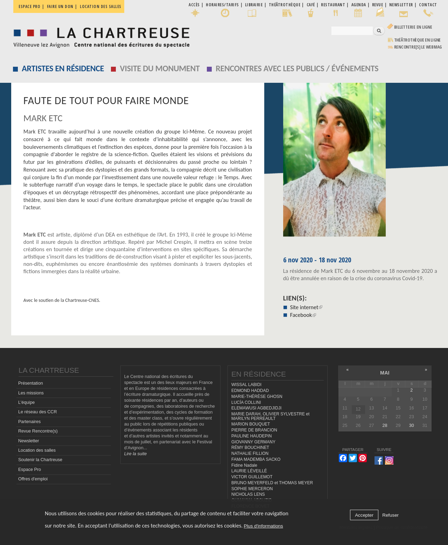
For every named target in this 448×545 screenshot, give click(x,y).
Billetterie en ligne (413, 27)
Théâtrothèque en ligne (417, 40)
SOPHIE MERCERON (252, 488)
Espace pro (29, 6)
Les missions (31, 393)
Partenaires (29, 421)
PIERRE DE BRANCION (254, 430)
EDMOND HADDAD (250, 390)
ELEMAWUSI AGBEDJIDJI (256, 408)
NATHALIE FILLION (249, 453)
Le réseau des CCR (37, 411)
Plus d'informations (263, 526)
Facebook (303, 315)
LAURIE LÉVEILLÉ (249, 470)
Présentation (30, 383)
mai (385, 373)
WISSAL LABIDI (246, 384)
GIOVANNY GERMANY (253, 441)
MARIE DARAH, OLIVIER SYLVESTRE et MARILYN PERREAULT (270, 416)
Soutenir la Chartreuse (40, 459)
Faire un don (60, 6)
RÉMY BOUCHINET (250, 447)
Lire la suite (135, 453)
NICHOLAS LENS (248, 494)
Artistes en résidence (63, 68)
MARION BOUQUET (250, 424)
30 (411, 425)
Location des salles (100, 6)
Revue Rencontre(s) (38, 431)
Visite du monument (160, 68)
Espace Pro (29, 469)
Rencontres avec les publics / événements (297, 68)
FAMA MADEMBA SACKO (255, 459)
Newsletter (28, 440)
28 (385, 425)
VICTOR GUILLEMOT (252, 476)
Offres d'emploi (33, 479)
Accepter (364, 515)
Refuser (390, 515)
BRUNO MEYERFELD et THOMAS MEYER (272, 482)
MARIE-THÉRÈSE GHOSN (256, 396)
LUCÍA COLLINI (246, 402)
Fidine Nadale (244, 465)
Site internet (306, 307)
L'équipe (26, 402)
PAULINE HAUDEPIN (251, 436)
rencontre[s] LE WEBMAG (418, 47)
